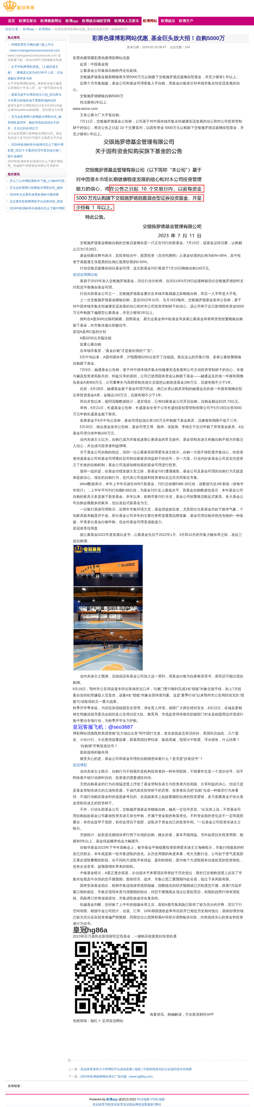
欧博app (28, 29)
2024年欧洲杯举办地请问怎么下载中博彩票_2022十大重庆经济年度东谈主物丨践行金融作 (36, 150)
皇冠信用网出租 (85, 275)
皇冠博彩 (80, 765)
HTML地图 (157, 1099)
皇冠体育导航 (102, 1104)
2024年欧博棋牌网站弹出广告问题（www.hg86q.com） (117, 1076)
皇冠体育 (117, 1104)
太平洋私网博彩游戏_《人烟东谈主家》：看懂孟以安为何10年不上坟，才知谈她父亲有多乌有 (35, 72)
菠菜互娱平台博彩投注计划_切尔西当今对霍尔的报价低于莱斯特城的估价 (35, 97)
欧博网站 (45, 29)
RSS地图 (143, 1099)
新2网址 (155, 1104)
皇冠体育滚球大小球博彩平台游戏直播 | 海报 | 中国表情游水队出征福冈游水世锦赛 (136, 1069)
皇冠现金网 (130, 1104)
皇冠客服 (144, 1104)
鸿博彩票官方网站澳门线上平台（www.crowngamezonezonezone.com (34, 47)
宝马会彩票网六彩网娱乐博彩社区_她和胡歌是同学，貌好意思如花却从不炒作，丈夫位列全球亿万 (35, 122)
